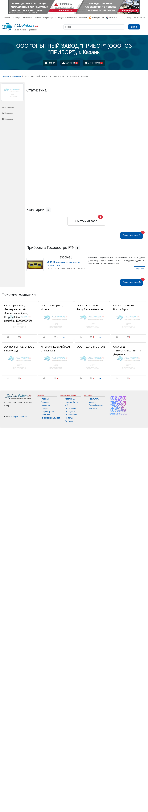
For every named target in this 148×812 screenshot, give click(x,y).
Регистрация (139, 17)
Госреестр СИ (49, 17)
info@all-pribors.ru (19, 417)
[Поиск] (94, 26)
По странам (70, 408)
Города (38, 17)
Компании (27, 17)
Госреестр (7, 119)
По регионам (71, 415)
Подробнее (139, 268)
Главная (6, 17)
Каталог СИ (70, 399)
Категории (70, 63)
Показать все (133, 234)
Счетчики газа (86, 221)
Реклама (83, 17)
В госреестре (94, 63)
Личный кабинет (96, 405)
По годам (69, 421)
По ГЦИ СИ (70, 411)
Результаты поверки (67, 17)
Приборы (17, 17)
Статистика (8, 107)
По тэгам (69, 418)
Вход (129, 17)
